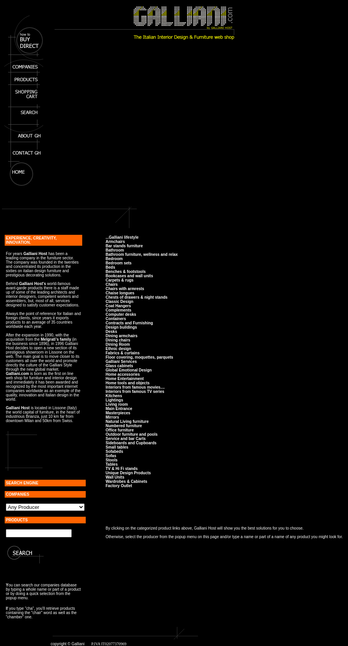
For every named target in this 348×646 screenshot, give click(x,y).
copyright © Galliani (68, 644)
